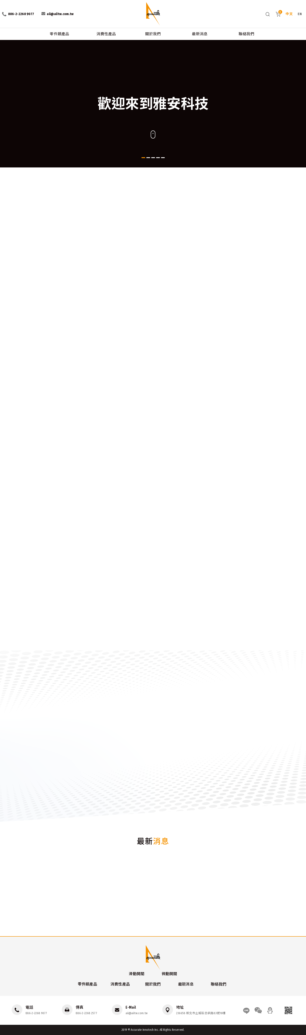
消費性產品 (106, 34)
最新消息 (199, 34)
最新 (153, 841)
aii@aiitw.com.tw (136, 1013)
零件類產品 (59, 34)
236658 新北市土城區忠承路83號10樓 (201, 1013)
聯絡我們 (246, 34)
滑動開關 (136, 973)
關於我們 (153, 34)
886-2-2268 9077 (36, 1013)
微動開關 (169, 973)
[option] (153, 103)
